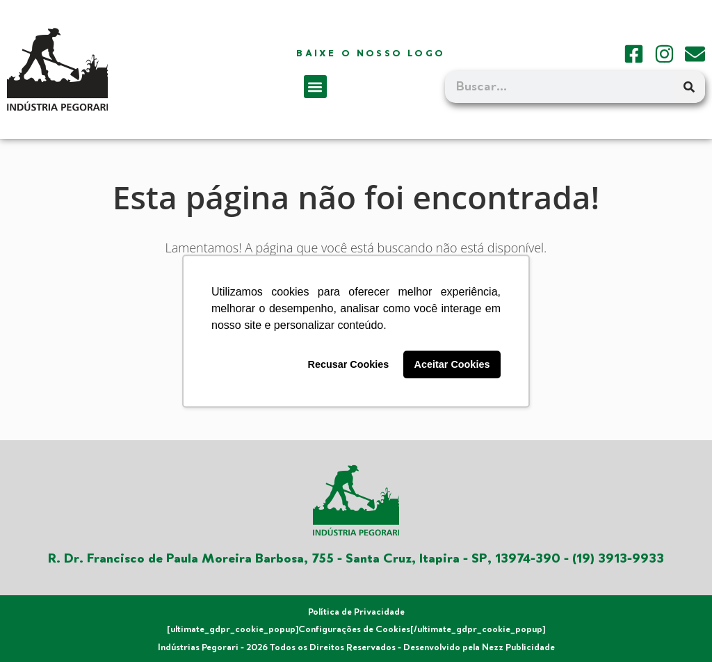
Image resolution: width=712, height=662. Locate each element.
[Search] (689, 87)
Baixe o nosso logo (370, 53)
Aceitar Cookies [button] (452, 364)
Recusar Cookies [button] (348, 364)
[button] (315, 86)
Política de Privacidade (356, 612)
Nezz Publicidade (518, 647)
